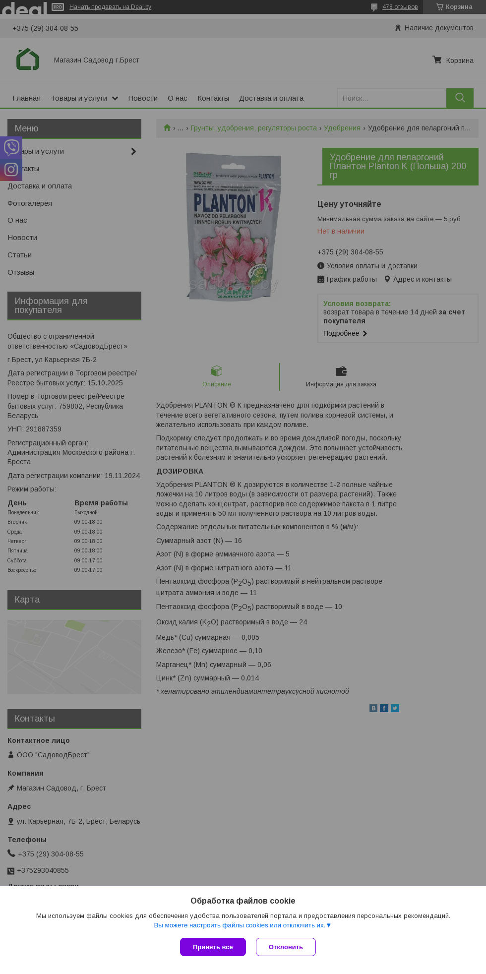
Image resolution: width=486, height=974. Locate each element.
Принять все (213, 947)
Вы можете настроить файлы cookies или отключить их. (239, 925)
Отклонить (286, 947)
